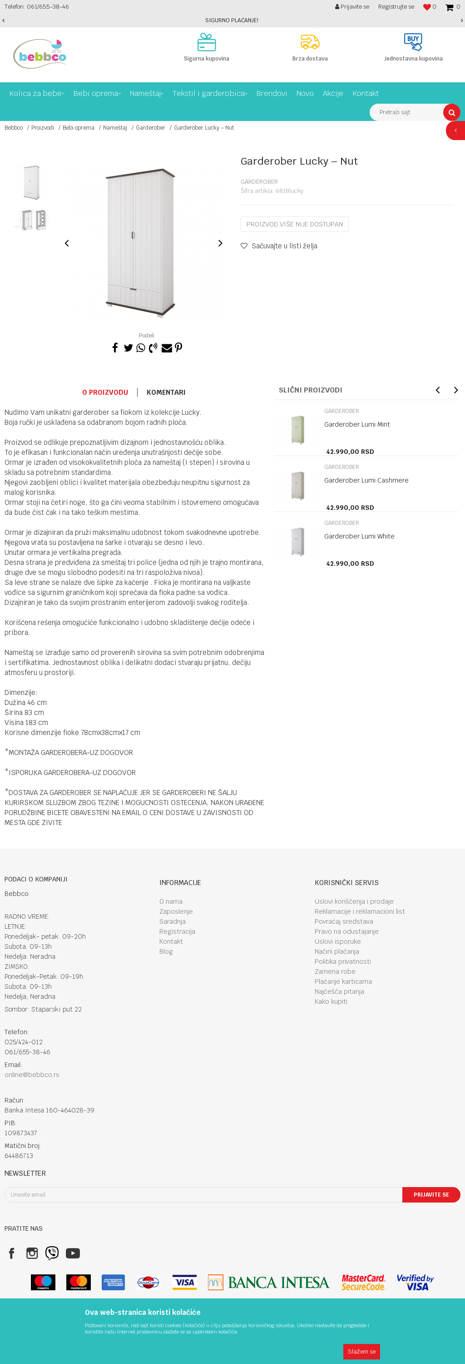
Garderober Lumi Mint (357, 424)
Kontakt (171, 941)
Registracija (177, 931)
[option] (232, 20)
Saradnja (172, 921)
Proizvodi (42, 127)
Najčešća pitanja (339, 991)
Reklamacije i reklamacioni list (360, 911)
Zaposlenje (176, 911)
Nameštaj (115, 127)
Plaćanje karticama (343, 981)
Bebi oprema (78, 127)
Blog (166, 951)
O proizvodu (105, 392)
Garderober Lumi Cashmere (366, 480)
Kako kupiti (331, 1001)
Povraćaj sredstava (344, 921)
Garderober (150, 127)
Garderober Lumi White (359, 536)
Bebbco (14, 127)
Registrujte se (396, 6)
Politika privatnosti (343, 961)
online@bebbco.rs (32, 1075)
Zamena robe (335, 971)
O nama (171, 901)
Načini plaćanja (337, 951)
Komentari (166, 392)
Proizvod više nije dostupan (295, 224)
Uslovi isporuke (338, 941)
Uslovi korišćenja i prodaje (354, 901)
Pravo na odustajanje (347, 931)
